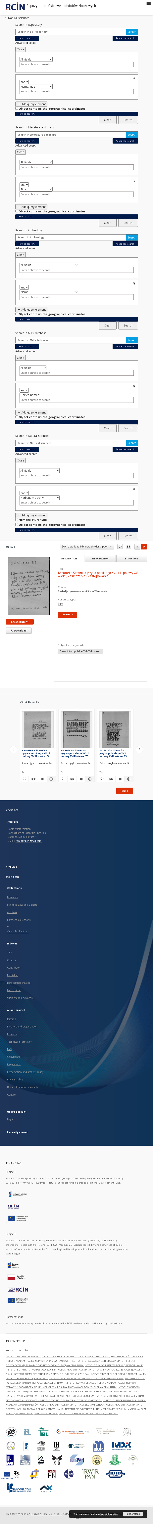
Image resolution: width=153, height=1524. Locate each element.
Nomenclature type (33, 520)
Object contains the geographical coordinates (52, 108)
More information (109, 1514)
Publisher (12, 975)
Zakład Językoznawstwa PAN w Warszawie (83, 591)
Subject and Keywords (19, 998)
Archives (12, 912)
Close (20, 49)
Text (60, 603)
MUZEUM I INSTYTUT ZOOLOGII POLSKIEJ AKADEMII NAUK (115, 1395)
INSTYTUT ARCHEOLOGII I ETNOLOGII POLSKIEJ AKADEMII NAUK (75, 1356)
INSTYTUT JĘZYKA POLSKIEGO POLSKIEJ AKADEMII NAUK (94, 1382)
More (125, 790)
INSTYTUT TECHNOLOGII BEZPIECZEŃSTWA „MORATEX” (88, 1413)
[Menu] (148, 3)
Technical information (19, 1041)
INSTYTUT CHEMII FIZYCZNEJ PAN (31, 1373)
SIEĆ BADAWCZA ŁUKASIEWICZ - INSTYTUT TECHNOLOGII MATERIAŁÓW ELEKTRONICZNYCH (54, 1400)
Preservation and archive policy (25, 1072)
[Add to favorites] (24, 779)
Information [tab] (100, 558)
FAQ (9, 1049)
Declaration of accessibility (22, 1087)
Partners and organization (22, 1026)
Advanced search (125, 38)
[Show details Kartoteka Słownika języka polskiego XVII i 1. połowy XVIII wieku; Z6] (50, 779)
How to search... (27, 38)
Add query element (31, 104)
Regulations (14, 1064)
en (143, 546)
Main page (12, 876)
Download (17, 630)
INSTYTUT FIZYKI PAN (46, 1413)
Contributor (14, 967)
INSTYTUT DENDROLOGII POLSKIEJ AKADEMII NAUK (118, 1373)
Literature (12, 897)
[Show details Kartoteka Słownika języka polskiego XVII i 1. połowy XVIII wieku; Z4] (128, 779)
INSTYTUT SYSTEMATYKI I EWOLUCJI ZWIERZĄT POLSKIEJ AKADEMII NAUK (44, 1395)
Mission (11, 1019)
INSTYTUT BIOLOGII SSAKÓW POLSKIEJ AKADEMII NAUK (114, 1365)
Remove (134, 78)
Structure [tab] (131, 558)
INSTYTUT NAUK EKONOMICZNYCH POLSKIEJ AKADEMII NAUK (99, 1404)
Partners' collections (19, 920)
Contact (11, 1094)
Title (9, 952)
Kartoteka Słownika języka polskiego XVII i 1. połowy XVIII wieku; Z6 (37, 753)
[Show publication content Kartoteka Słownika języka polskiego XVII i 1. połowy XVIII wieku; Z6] (42, 779)
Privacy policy (15, 1079)
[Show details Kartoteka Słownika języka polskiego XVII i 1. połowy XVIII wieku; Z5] (89, 779)
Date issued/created (18, 982)
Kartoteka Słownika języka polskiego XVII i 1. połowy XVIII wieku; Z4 (114, 753)
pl (137, 546)
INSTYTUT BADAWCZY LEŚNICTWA (95, 1360)
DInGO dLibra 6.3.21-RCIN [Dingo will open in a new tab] (46, 1514)
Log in (10, 1119)
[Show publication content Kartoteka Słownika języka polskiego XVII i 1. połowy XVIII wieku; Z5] (81, 779)
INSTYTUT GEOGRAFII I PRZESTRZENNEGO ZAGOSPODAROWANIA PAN (86, 1378)
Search (132, 32)
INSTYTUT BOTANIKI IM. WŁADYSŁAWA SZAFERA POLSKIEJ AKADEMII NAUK (45, 1369)
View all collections (18, 931)
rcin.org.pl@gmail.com (29, 841)
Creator (11, 960)
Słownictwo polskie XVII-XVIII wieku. (80, 651)
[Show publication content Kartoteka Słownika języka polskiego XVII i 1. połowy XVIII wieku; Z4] (120, 779)
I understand (133, 1514)
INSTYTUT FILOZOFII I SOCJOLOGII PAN (27, 1378)
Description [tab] (69, 558)
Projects (12, 1034)
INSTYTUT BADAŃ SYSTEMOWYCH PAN (55, 1360)
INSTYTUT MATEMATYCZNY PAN (23, 1356)
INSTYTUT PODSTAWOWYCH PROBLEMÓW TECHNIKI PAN (77, 1391)
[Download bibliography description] (33, 779)
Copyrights (13, 1057)
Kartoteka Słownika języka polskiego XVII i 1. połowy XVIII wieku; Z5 (76, 753)
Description (14, 990)
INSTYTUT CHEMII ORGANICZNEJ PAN (70, 1373)
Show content (19, 622)
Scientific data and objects (22, 904)
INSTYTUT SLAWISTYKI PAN (123, 1391)
